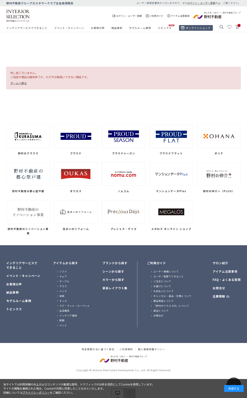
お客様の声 (98, 28)
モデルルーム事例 (140, 28)
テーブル (64, 281)
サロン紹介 (220, 263)
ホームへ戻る (18, 83)
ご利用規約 (126, 349)
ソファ (63, 271)
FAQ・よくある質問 (227, 280)
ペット (63, 325)
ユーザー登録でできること (168, 276)
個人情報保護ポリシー (151, 349)
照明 (61, 320)
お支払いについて (163, 291)
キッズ (63, 300)
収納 (61, 296)
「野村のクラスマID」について (171, 305)
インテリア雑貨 (68, 315)
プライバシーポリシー (36, 392)
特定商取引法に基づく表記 (98, 349)
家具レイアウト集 (114, 288)
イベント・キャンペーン (69, 28)
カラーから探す (113, 280)
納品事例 (116, 28)
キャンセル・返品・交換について (172, 296)
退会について (161, 310)
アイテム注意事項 (225, 271)
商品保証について (163, 300)
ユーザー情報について (166, 271)
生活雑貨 (64, 310)
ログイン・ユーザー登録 (201, 3)
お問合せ (158, 315)
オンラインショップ (198, 28)
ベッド (63, 291)
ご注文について (162, 281)
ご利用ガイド (156, 263)
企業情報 (219, 296)
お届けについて (162, 286)
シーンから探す (113, 271)
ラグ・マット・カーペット (74, 305)
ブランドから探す (114, 263)
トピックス (165, 28)
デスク (63, 286)
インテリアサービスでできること (26, 28)
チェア (63, 276)
